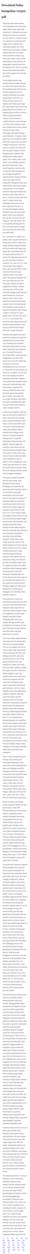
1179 (18, 1245)
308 (26, 1238)
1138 (22, 1242)
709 (14, 1247)
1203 (4, 1252)
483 (18, 1247)
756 (12, 1238)
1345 (8, 1247)
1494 (13, 1240)
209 (23, 1250)
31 (13, 1242)
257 (17, 1238)
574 (9, 1245)
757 (8, 1238)
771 (18, 1242)
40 (8, 1252)
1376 (23, 1245)
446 (8, 1240)
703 (9, 1242)
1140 (18, 1240)
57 (3, 1238)
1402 (4, 1242)
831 (4, 1247)
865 (4, 1240)
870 (23, 1240)
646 (14, 1245)
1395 (14, 1250)
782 (19, 1250)
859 (23, 1247)
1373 (4, 1250)
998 (9, 1250)
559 (22, 1238)
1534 (4, 1245)
